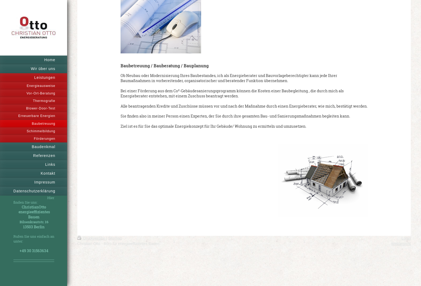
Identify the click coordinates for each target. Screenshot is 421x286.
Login (406, 238)
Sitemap (115, 238)
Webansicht (401, 243)
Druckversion (91, 238)
